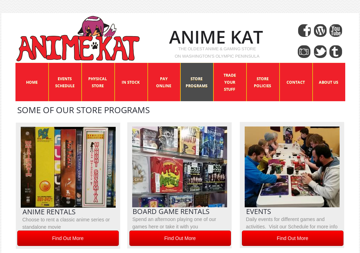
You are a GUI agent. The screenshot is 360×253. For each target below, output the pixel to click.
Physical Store (97, 82)
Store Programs (196, 82)
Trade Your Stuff (230, 82)
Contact (296, 82)
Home (32, 82)
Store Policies (262, 82)
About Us (328, 82)
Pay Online (163, 82)
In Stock (131, 82)
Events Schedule (65, 82)
